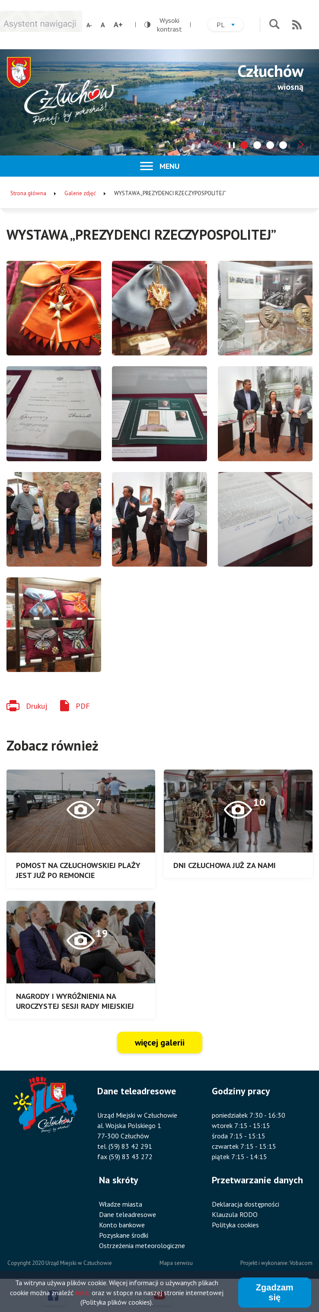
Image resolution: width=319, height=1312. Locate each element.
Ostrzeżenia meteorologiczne (142, 1245)
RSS (297, 24)
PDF (83, 706)
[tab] (244, 145)
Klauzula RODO (235, 1214)
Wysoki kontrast (163, 24)
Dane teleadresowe (127, 1214)
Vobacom (301, 1263)
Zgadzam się (274, 1292)
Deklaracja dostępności (245, 1204)
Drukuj (36, 706)
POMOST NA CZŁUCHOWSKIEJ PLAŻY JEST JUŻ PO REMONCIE (78, 870)
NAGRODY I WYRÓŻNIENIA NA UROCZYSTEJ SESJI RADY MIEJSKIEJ (75, 1001)
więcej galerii (160, 1042)
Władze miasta (120, 1204)
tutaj (82, 1293)
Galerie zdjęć (80, 193)
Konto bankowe (122, 1224)
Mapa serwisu (176, 1263)
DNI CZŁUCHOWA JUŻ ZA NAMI (224, 865)
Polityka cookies (235, 1224)
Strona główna (28, 193)
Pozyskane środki (123, 1235)
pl (230, 25)
